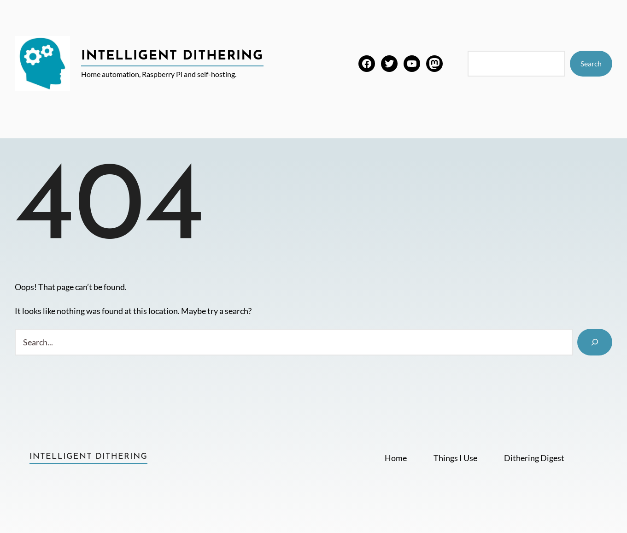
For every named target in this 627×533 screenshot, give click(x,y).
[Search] (594, 342)
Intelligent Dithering (172, 56)
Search (591, 63)
